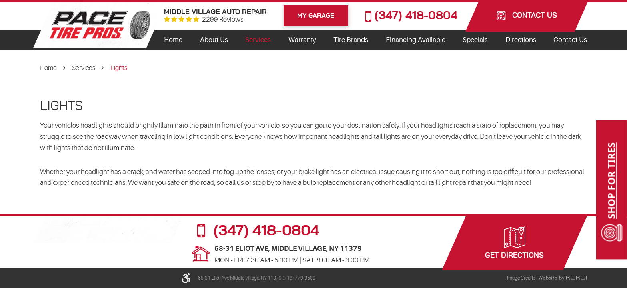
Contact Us (570, 40)
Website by (562, 278)
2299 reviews (223, 19)
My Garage (315, 15)
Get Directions (514, 255)
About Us (214, 40)
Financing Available (415, 40)
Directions (520, 40)
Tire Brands (350, 40)
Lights (118, 68)
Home (173, 40)
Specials (475, 40)
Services (258, 40)
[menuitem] (173, 40)
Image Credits (521, 278)
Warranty (302, 40)
